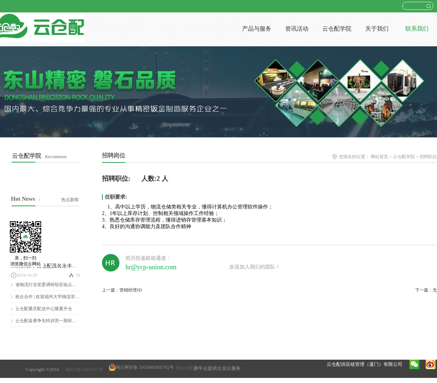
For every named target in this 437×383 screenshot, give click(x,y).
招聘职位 (428, 156)
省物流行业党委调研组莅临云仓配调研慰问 (56, 284)
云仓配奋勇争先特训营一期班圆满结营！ (54, 320)
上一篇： (122, 290)
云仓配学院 (404, 156)
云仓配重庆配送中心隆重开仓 (43, 308)
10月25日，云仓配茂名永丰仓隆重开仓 (54, 266)
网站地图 (183, 368)
